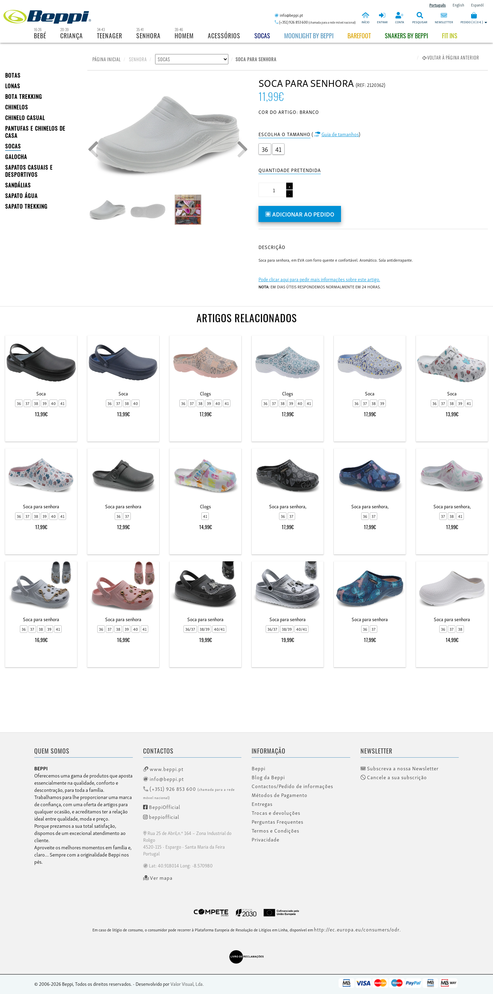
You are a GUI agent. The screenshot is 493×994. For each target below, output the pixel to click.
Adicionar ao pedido (299, 214)
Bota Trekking (23, 96)
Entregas (262, 804)
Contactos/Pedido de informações (292, 786)
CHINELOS (16, 107)
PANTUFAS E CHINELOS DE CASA (35, 132)
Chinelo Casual (25, 118)
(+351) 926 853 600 (189, 792)
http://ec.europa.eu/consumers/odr (357, 929)
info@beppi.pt (163, 778)
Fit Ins (449, 35)
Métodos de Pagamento (279, 795)
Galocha (16, 157)
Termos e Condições (275, 830)
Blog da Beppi (268, 777)
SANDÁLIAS (18, 185)
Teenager (109, 35)
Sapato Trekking (26, 206)
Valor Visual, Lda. (187, 984)
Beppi (258, 768)
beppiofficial (161, 816)
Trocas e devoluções (276, 812)
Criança (71, 35)
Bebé (40, 35)
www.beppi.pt (163, 768)
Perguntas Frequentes (277, 821)
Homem (184, 35)
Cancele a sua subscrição (394, 777)
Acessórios (224, 35)
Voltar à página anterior (450, 57)
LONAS (12, 86)
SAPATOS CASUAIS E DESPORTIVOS (29, 171)
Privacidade (265, 839)
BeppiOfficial (161, 806)
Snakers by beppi (406, 35)
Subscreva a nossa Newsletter (400, 768)
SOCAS (13, 146)
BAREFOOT (359, 35)
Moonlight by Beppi (308, 35)
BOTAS (13, 75)
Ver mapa (158, 877)
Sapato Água (21, 196)
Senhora (148, 35)
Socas (262, 35)
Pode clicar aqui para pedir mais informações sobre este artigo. (319, 279)
